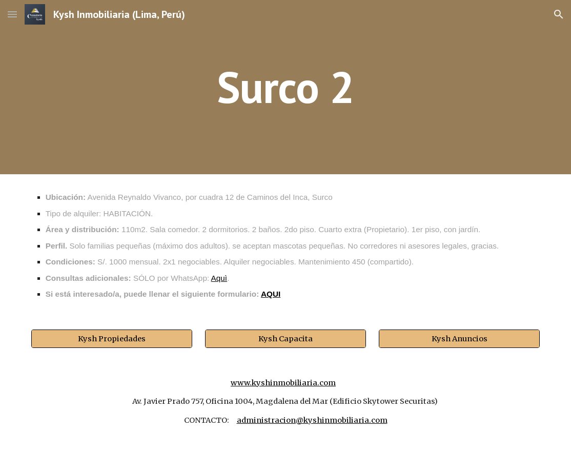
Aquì (219, 278)
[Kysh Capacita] (285, 338)
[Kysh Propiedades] (112, 338)
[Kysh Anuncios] (459, 338)
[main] (285, 87)
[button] (12, 14)
